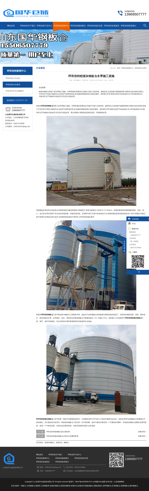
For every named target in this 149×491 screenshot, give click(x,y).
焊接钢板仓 (125, 486)
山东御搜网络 (119, 482)
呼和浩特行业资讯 (13, 85)
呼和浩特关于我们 (27, 26)
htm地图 (102, 482)
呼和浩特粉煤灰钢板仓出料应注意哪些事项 (62, 436)
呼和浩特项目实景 (95, 26)
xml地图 (96, 482)
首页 (118, 68)
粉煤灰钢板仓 (50, 442)
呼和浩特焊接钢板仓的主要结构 (58, 432)
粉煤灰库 (81, 486)
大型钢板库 (45, 486)
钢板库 (38, 486)
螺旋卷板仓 (98, 486)
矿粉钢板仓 (116, 486)
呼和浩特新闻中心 (61, 26)
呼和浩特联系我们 (128, 2)
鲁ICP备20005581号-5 (83, 482)
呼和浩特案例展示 (78, 26)
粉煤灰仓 (59, 442)
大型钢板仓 (31, 486)
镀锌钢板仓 (134, 486)
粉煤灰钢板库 (65, 486)
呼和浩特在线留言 (111, 26)
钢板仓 (66, 442)
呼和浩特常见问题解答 (15, 91)
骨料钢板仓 (107, 486)
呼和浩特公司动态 (13, 78)
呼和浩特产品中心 (44, 26)
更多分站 (143, 2)
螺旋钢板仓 (89, 486)
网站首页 (11, 26)
